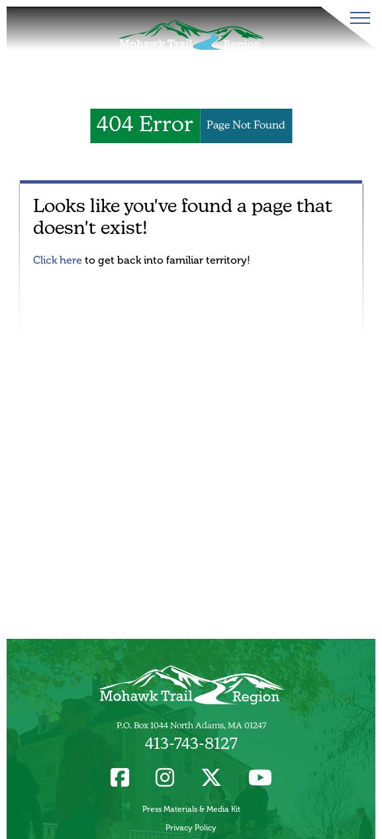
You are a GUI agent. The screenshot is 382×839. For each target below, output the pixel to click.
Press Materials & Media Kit (191, 809)
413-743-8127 (191, 745)
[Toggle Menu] (357, 18)
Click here (57, 260)
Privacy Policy (191, 827)
